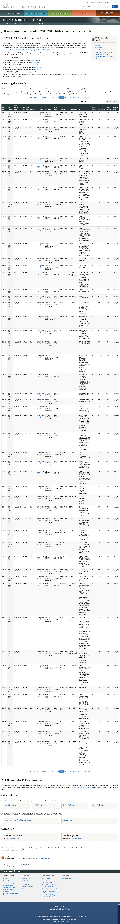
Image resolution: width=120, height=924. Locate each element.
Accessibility (44, 916)
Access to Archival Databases (8, 890)
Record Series (108, 108)
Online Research (9, 876)
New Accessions (66, 881)
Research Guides (48, 876)
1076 (44, 97)
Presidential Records (9, 887)
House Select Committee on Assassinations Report (103, 53)
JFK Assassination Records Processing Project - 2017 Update (26, 50)
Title (80, 109)
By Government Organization (11, 883)
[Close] (118, 907)
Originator (101, 109)
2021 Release (98, 805)
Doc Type (48, 109)
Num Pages (94, 108)
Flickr (69, 909)
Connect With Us (60, 906)
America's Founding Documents (108, 13)
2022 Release (69, 805)
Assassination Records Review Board (103, 57)
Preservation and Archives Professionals (29, 883)
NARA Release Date (16, 107)
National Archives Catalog (10, 885)
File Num (56, 108)
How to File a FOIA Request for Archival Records (49, 895)
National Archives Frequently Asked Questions (50, 881)
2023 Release (39, 805)
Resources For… (28, 876)
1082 (69, 97)
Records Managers (27, 886)
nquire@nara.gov (14, 838)
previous (36, 97)
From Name (73, 109)
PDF (38, 114)
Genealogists (26, 878)
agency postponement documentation (42, 801)
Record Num (9, 108)
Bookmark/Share (104, 3)
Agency (32, 109)
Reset (115, 101)
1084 (78, 97)
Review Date (115, 108)
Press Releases (69, 820)
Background (98, 47)
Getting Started (46, 878)
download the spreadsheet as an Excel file (67, 89)
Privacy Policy (53, 916)
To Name (63, 109)
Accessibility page (46, 858)
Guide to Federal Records (49, 884)
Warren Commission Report (103, 50)
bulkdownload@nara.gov (85, 787)
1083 (74, 97)
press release (32, 58)
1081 (65, 97)
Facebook (51, 909)
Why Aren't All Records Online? (48, 891)
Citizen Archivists (92, 3)
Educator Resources (60, 13)
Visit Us (84, 13)
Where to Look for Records (49, 889)
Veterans (24, 889)
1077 (48, 97)
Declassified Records (48, 886)
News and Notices (67, 878)
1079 (57, 97)
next (85, 97)
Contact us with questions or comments (12, 867)
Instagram (57, 909)
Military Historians (27, 881)
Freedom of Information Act (65, 916)
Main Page (97, 45)
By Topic (5, 878)
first (31, 97)
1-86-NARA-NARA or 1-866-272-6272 (60, 921)
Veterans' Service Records (36, 13)
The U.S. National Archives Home (25, 5)
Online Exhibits (7, 897)
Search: (83, 101)
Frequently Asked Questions (17, 820)
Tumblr (60, 909)
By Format (6, 881)
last (89, 97)
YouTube (63, 909)
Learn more (103, 920)
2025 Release (10, 805)
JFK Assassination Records (29, 24)
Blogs (66, 909)
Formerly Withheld (25, 108)
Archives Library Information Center (11, 894)
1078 (53, 97)
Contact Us (114, 3)
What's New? (66, 876)
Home (4, 24)
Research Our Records (12, 13)
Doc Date (40, 109)
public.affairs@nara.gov (74, 838)
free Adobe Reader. (23, 857)
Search (115, 6)
